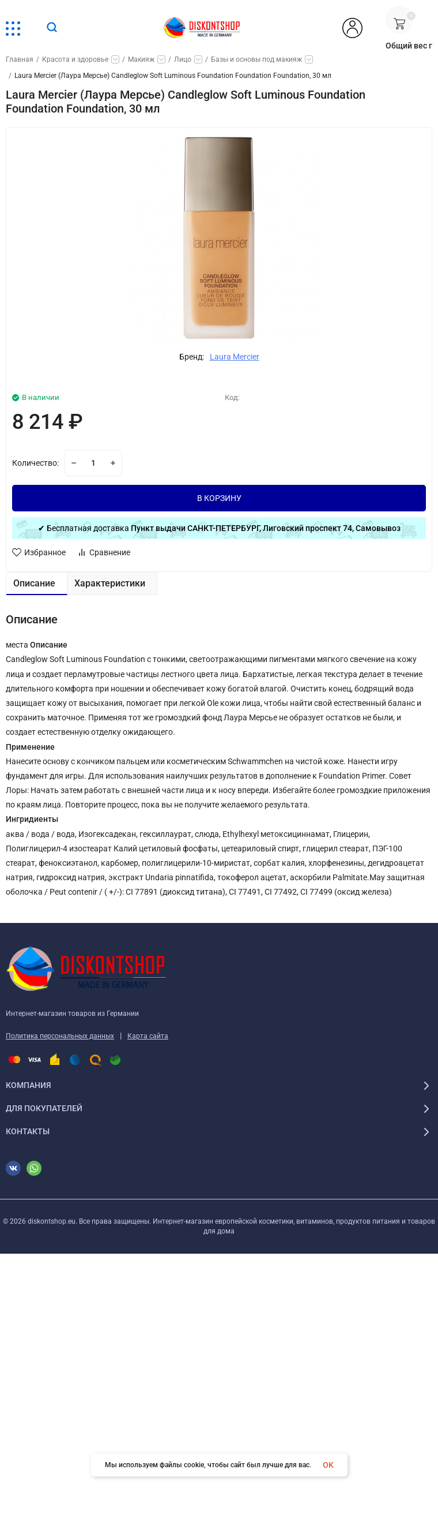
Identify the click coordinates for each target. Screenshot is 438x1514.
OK (328, 1465)
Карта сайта (147, 1036)
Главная (19, 59)
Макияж (141, 59)
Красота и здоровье (75, 59)
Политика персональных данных (60, 1036)
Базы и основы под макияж (256, 59)
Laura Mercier (234, 357)
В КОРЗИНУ (219, 498)
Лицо (182, 59)
